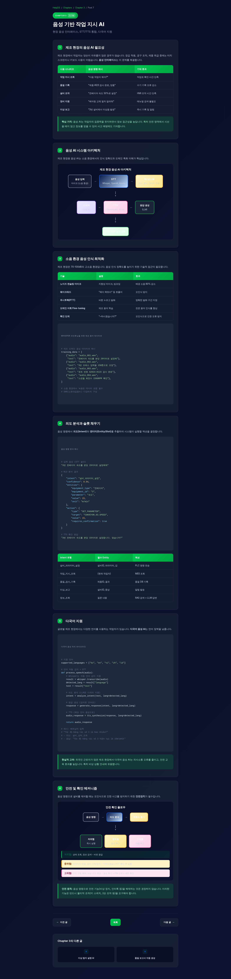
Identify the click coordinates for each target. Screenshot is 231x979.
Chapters (67, 7)
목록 (115, 922)
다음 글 (169, 922)
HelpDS (56, 7)
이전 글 (61, 922)
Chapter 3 (80, 7)
